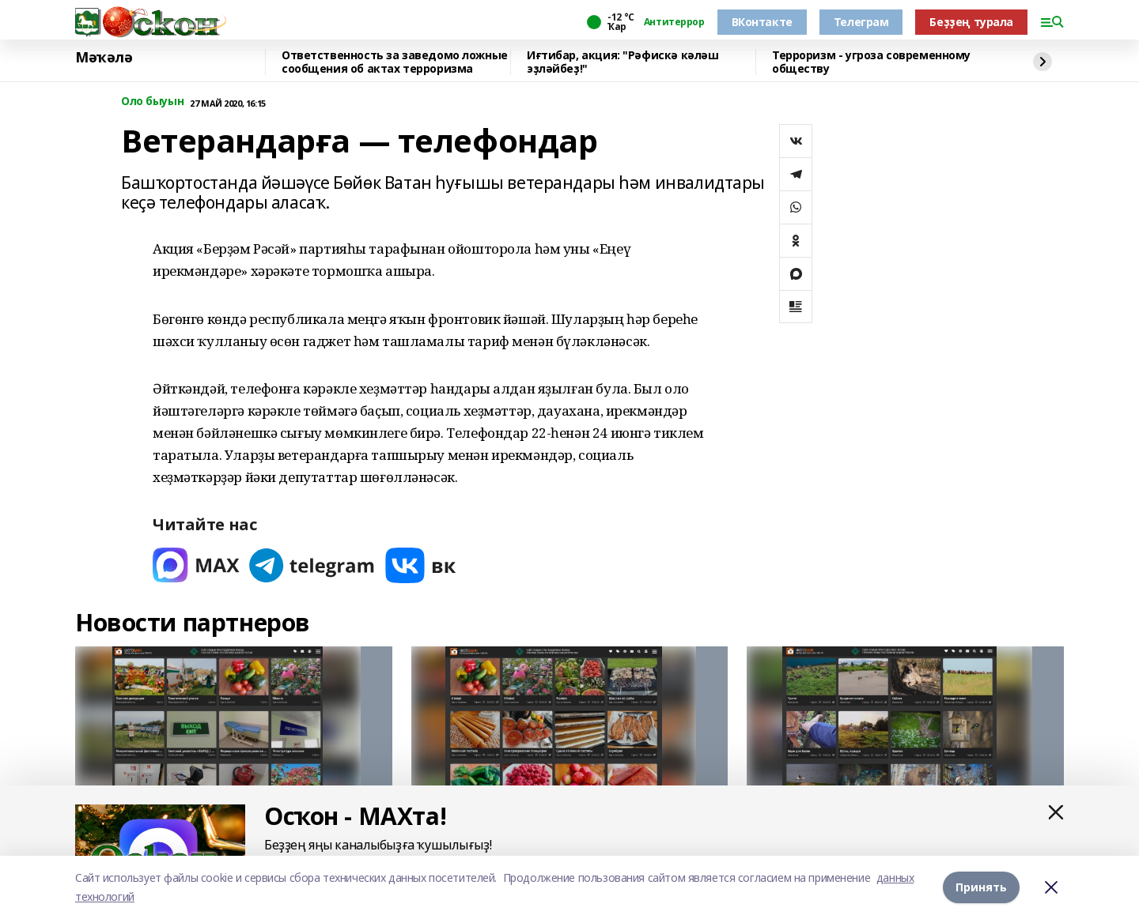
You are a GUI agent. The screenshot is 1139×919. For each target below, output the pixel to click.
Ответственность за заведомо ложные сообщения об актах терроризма (395, 62)
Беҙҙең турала (971, 21)
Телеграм (861, 21)
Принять (981, 887)
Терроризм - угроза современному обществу (871, 62)
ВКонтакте (762, 21)
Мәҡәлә (103, 57)
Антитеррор (674, 22)
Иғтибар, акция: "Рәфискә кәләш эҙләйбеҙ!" (622, 62)
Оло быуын (152, 101)
